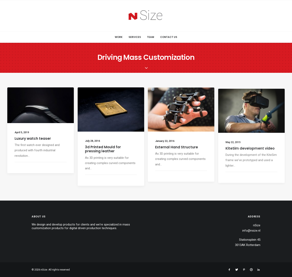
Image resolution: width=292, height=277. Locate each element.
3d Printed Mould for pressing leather (103, 149)
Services (135, 37)
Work (118, 37)
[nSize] (146, 16)
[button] (40, 105)
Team (150, 37)
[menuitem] (120, 37)
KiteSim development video (250, 157)
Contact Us (168, 37)
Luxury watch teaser (33, 138)
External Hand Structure (176, 150)
